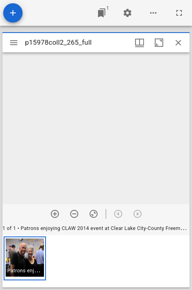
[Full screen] (179, 13)
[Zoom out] (74, 214)
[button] (25, 258)
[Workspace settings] (127, 13)
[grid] (96, 261)
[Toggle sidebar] (13, 42)
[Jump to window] (101, 13)
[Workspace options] (153, 13)
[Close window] (178, 42)
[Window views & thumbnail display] (139, 42)
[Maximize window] (159, 42)
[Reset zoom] (93, 214)
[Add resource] (13, 13)
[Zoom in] (55, 214)
